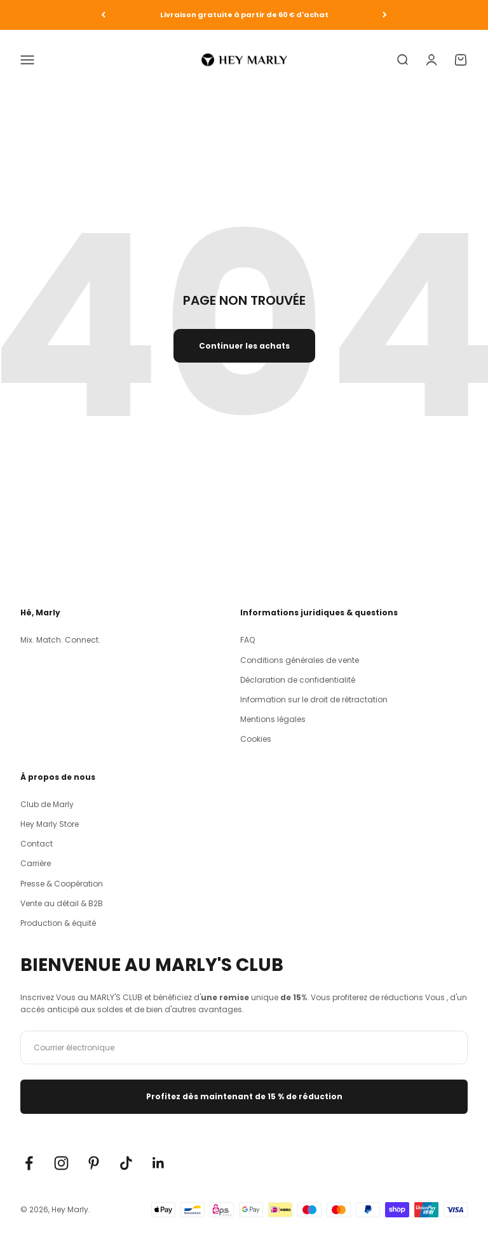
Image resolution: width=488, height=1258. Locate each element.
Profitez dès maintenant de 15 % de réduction (244, 1096)
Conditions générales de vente (299, 660)
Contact (36, 843)
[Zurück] (103, 15)
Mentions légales (273, 719)
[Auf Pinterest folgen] (93, 1163)
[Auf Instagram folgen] (61, 1163)
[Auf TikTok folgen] (126, 1163)
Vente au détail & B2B (61, 903)
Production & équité (58, 923)
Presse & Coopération (61, 883)
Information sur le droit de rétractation (314, 699)
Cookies (255, 738)
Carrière (35, 863)
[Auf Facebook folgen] (28, 1163)
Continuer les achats (244, 345)
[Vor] (385, 15)
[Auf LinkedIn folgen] (158, 1163)
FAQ (247, 639)
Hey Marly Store (49, 824)
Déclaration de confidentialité (297, 679)
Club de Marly (47, 804)
